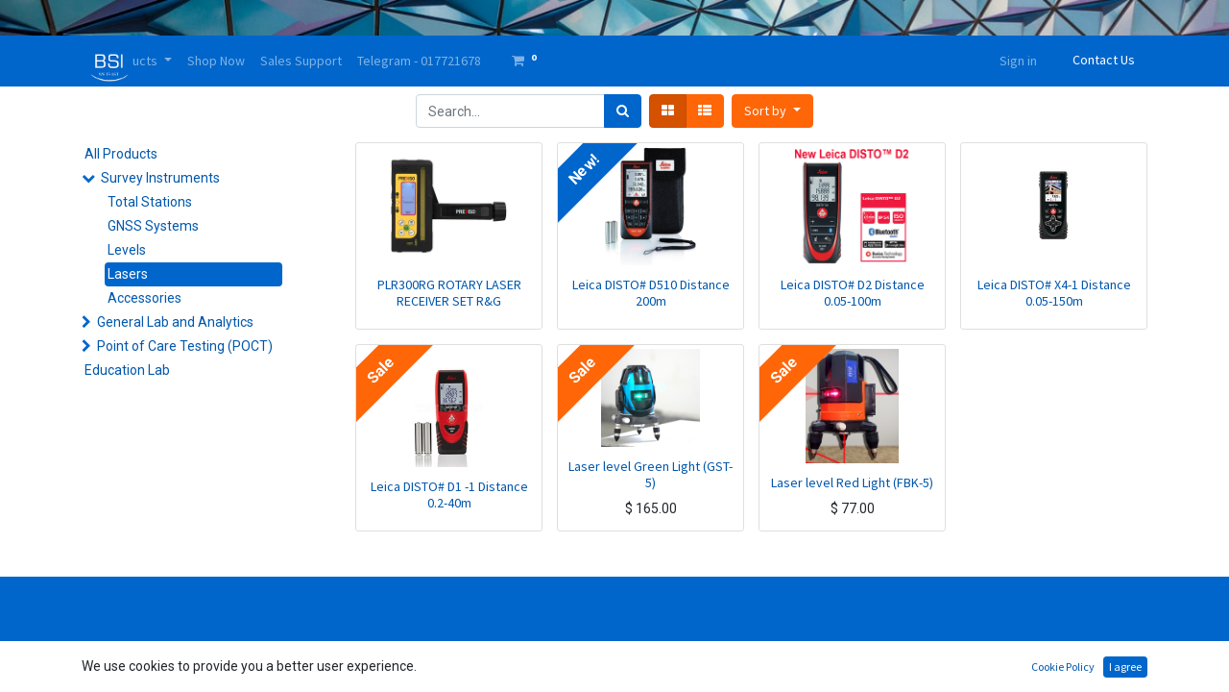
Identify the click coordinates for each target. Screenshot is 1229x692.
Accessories (144, 298)
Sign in (1018, 60)
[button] (772, 111)
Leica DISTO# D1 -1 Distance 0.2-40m (449, 494)
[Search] (622, 111)
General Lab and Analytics (175, 322)
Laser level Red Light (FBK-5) (852, 482)
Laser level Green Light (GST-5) (650, 474)
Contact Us (1103, 59)
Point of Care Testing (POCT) (185, 346)
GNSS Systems (153, 226)
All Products (120, 153)
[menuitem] (216, 61)
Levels (127, 250)
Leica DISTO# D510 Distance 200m (651, 292)
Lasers (128, 274)
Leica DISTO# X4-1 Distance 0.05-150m (1054, 292)
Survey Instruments (160, 177)
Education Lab (127, 370)
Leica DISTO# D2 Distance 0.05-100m (853, 292)
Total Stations (150, 202)
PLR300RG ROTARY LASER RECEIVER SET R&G (449, 292)
